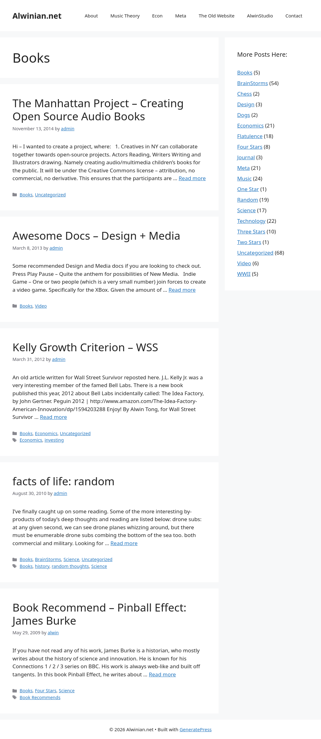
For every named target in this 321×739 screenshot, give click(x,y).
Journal (246, 157)
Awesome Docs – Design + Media (96, 235)
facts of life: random (63, 481)
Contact (294, 15)
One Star (248, 189)
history (42, 566)
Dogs (243, 114)
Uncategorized (50, 195)
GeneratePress (196, 729)
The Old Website (216, 15)
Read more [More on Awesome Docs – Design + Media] (182, 289)
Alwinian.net (37, 15)
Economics (46, 433)
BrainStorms (48, 559)
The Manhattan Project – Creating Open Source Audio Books (98, 109)
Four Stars (45, 690)
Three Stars (251, 231)
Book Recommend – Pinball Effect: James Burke (99, 614)
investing (54, 440)
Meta (180, 15)
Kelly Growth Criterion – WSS (85, 347)
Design (246, 104)
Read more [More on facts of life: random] (124, 543)
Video (41, 306)
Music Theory (124, 15)
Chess (244, 93)
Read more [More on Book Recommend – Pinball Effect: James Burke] (162, 674)
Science (71, 559)
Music (244, 178)
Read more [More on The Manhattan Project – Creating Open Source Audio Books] (192, 178)
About (91, 15)
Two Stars (249, 242)
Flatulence (250, 136)
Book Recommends (40, 697)
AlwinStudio (260, 15)
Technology (251, 220)
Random (247, 199)
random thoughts (70, 566)
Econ (157, 15)
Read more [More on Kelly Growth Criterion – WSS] (53, 416)
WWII (244, 273)
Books (26, 195)
